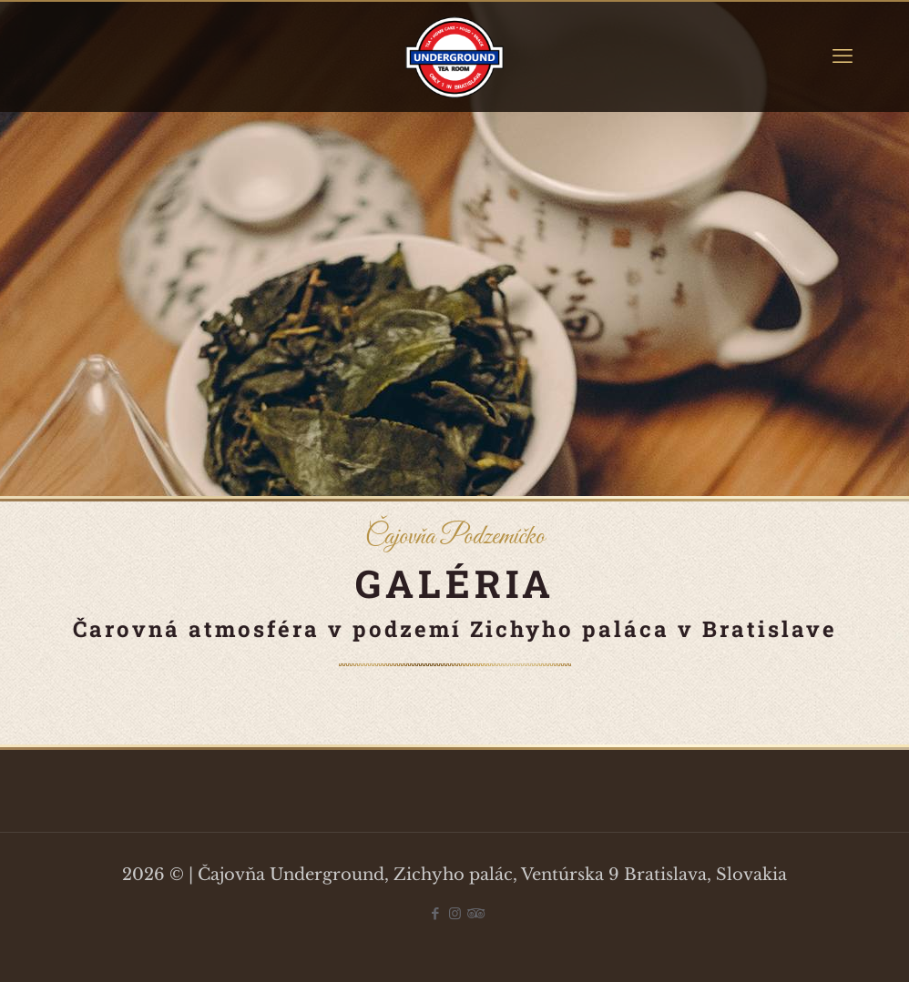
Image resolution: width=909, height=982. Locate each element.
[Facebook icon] (436, 913)
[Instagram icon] (455, 913)
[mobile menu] (842, 56)
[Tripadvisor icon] (474, 913)
